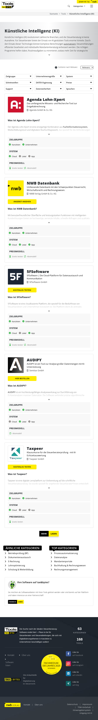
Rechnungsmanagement (66, 569)
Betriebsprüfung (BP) (18, 553)
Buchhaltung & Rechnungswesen (70, 565)
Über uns (26, 655)
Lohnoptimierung (16, 565)
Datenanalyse (60, 557)
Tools (63, 13)
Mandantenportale (63, 561)
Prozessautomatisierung (66, 553)
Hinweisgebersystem (82, 710)
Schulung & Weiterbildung (20, 569)
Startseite (54, 13)
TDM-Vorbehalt (84, 707)
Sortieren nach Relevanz (66, 67)
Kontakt (11, 655)
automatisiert (70, 43)
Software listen (9, 664)
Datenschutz (72, 704)
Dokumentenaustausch (19, 557)
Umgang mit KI (85, 713)
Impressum (87, 704)
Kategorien (79, 6)
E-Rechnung (14, 561)
